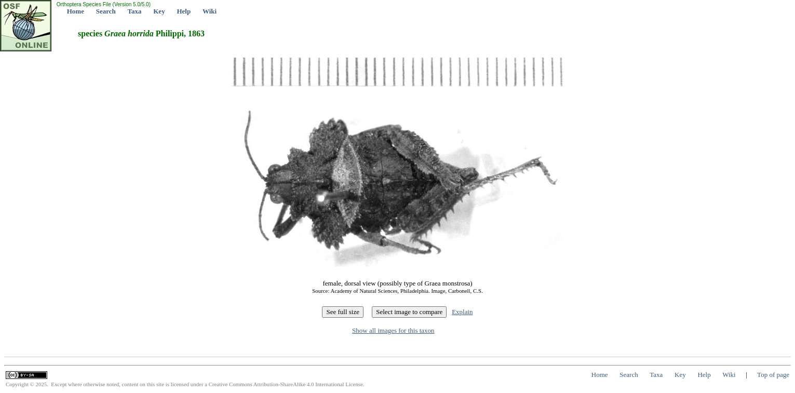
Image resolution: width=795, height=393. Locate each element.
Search (106, 11)
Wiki (210, 11)
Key (159, 11)
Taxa (135, 11)
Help (184, 11)
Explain (462, 312)
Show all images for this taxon (393, 330)
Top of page (773, 374)
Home (75, 11)
